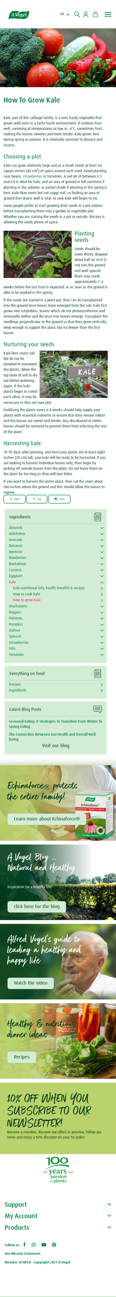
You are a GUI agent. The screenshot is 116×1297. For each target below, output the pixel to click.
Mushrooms (18, 606)
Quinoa (14, 630)
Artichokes (17, 534)
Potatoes (15, 618)
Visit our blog (55, 745)
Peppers (15, 612)
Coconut (15, 570)
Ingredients (18, 690)
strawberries (32, 176)
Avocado (15, 540)
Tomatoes (16, 655)
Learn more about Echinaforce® (48, 819)
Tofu (12, 648)
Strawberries (19, 642)
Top (39, 498)
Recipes (15, 684)
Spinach (15, 636)
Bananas (16, 546)
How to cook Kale (26, 594)
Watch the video (31, 984)
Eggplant (15, 576)
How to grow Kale (27, 600)
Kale (12, 582)
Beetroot (15, 552)
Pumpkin (16, 624)
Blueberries (17, 558)
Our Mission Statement (22, 1254)
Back (15, 498)
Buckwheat (17, 564)
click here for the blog (37, 907)
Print (63, 498)
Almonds (16, 528)
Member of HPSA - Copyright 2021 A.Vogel (37, 1263)
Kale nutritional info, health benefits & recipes (49, 588)
